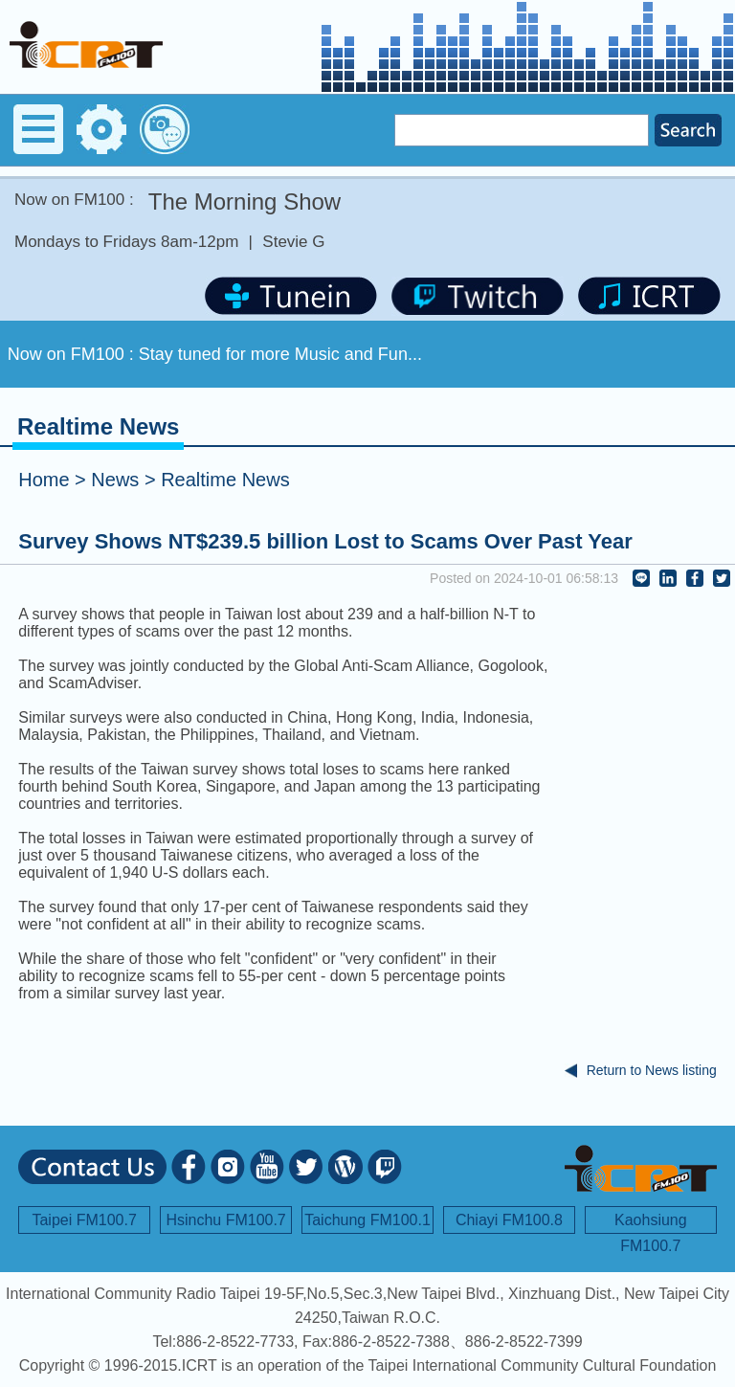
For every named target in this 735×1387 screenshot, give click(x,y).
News (115, 479)
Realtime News (225, 479)
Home (43, 479)
